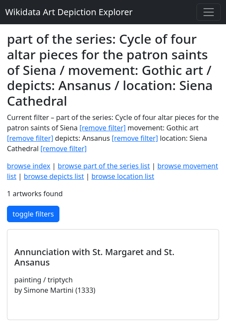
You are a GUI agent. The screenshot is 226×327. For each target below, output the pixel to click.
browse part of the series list (104, 166)
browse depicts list (54, 176)
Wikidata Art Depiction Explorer (69, 12)
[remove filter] (102, 128)
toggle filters (33, 214)
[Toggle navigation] (209, 12)
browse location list (123, 176)
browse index (28, 166)
